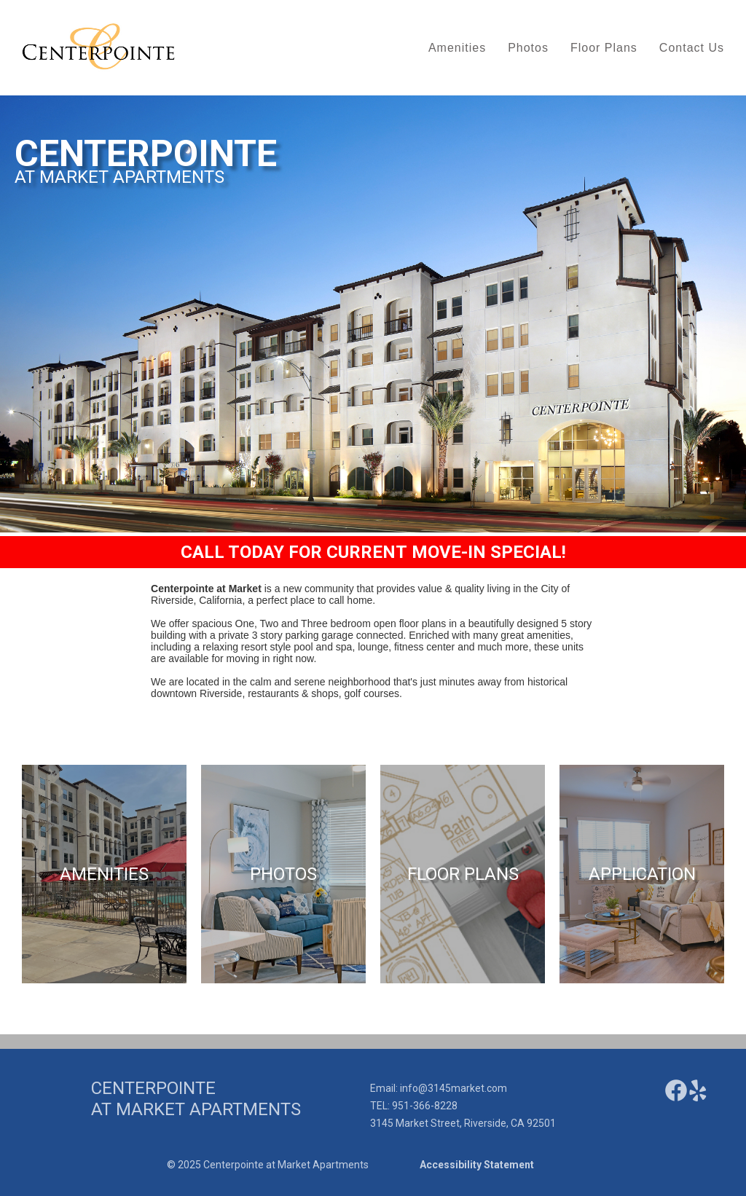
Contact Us (691, 48)
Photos (528, 48)
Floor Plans (603, 48)
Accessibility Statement (477, 1165)
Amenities (457, 48)
